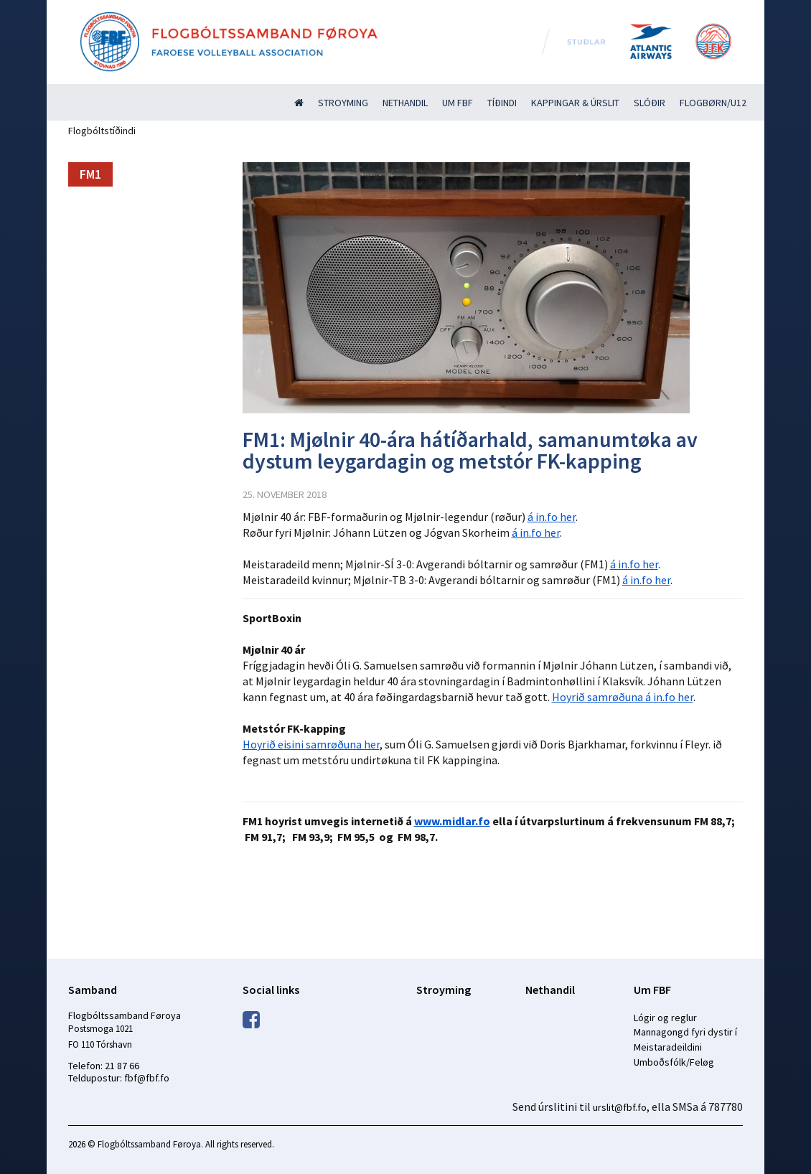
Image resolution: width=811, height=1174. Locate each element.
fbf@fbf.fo (146, 1077)
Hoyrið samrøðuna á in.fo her (622, 697)
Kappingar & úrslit (575, 102)
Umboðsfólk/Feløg (674, 1062)
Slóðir (649, 102)
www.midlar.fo (452, 821)
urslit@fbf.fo (620, 1107)
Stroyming (343, 102)
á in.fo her (552, 516)
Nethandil (405, 102)
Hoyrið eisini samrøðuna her (311, 744)
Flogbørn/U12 (713, 102)
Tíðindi (502, 102)
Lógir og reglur (665, 1017)
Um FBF (457, 102)
